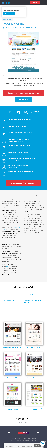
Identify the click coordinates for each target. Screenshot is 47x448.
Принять (37, 445)
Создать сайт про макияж (34, 378)
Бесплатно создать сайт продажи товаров (34, 408)
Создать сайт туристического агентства (23, 93)
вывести (8, 266)
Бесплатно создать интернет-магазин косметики (12, 408)
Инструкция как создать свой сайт (12, 347)
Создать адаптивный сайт (10, 300)
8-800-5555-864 (23, 419)
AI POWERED (24, 433)
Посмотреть (23, 99)
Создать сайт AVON (12, 378)
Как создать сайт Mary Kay (34, 347)
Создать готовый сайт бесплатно (23, 183)
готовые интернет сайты (10, 294)
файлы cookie (17, 445)
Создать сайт (35, 2)
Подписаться (9, 13)
